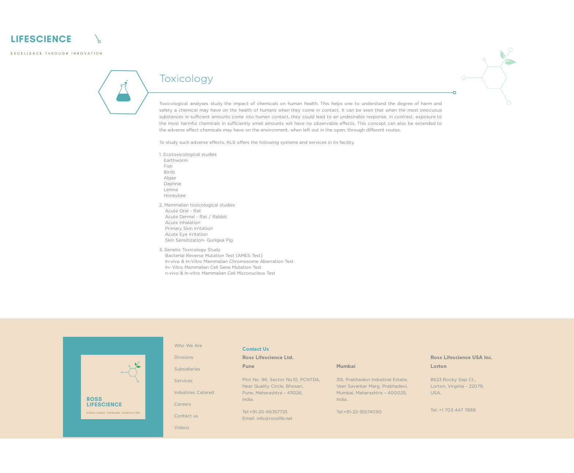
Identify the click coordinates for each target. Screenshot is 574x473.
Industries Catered (194, 392)
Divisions (183, 357)
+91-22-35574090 (362, 411)
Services (183, 380)
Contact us (186, 415)
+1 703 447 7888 (457, 409)
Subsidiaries (187, 368)
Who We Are (188, 345)
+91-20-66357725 (268, 411)
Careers (182, 404)
